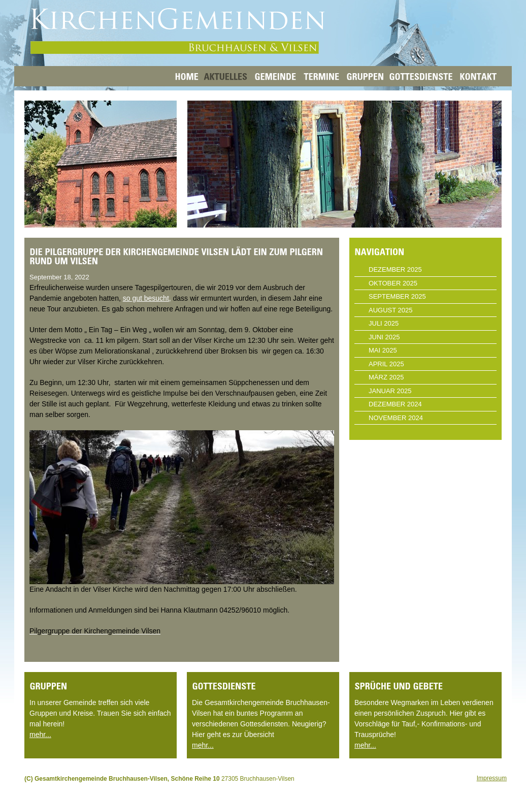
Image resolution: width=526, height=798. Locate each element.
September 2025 (397, 296)
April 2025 (386, 364)
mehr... (40, 734)
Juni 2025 (384, 337)
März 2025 (386, 377)
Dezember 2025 (395, 269)
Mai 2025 (383, 350)
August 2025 (390, 310)
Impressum (492, 778)
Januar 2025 (390, 391)
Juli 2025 (384, 323)
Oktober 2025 (393, 283)
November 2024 (396, 418)
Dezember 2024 (395, 404)
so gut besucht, (147, 298)
